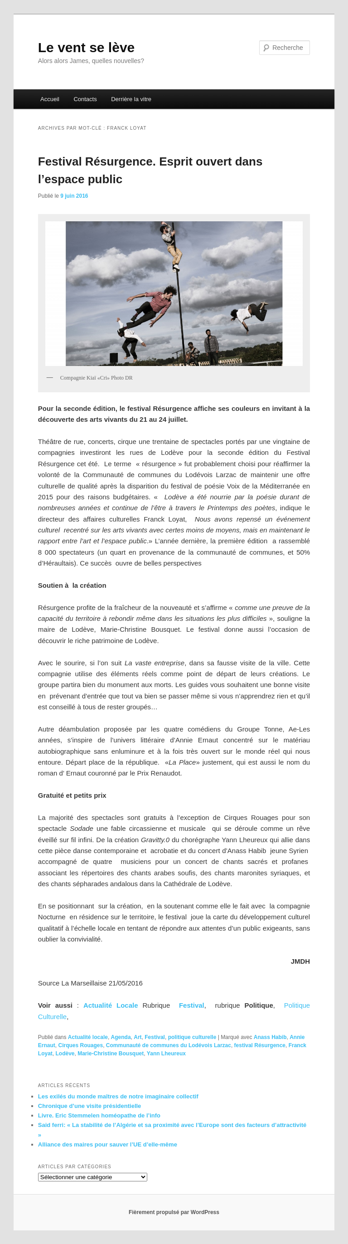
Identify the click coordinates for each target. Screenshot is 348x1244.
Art (137, 1037)
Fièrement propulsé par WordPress (174, 1212)
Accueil (49, 99)
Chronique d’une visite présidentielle (89, 1106)
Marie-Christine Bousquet (110, 1053)
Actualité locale (88, 1037)
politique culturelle (192, 1037)
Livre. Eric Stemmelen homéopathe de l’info (99, 1115)
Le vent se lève (86, 47)
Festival (191, 1005)
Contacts (85, 99)
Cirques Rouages (80, 1045)
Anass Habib (270, 1037)
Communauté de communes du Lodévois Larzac (168, 1045)
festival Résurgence (259, 1045)
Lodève (64, 1053)
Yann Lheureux (166, 1053)
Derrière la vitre (131, 99)
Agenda (121, 1037)
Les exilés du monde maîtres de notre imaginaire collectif (118, 1096)
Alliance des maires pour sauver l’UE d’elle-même (107, 1144)
